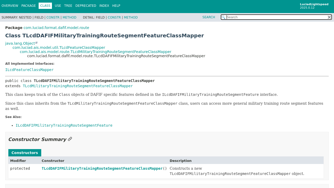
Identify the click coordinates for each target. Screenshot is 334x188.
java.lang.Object (20, 43)
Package (28, 6)
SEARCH (208, 17)
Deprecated (85, 6)
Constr (52, 17)
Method (69, 17)
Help (116, 6)
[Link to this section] (70, 139)
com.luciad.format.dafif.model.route (56, 28)
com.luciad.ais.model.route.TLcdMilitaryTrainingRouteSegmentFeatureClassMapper (95, 52)
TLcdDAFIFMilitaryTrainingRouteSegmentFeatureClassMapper (102, 168)
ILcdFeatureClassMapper (29, 70)
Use (58, 6)
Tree (68, 6)
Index (104, 6)
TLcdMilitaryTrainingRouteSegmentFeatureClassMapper (78, 86)
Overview (10, 6)
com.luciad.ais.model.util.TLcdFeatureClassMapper (59, 47)
